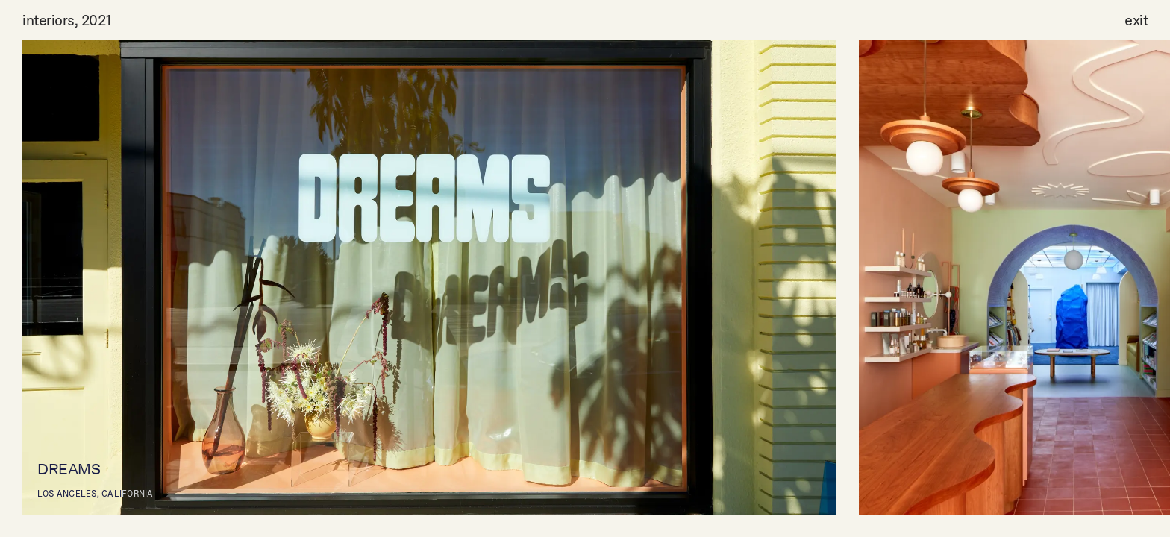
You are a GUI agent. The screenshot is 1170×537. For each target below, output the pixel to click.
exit (1136, 19)
